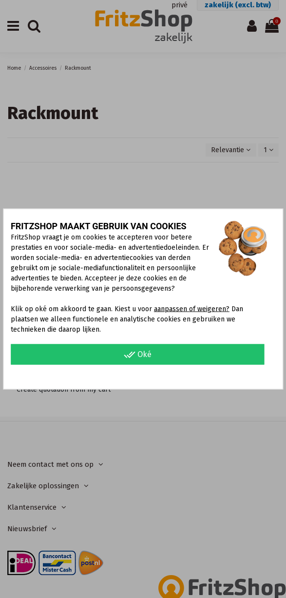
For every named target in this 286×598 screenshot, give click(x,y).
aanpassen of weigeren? (191, 309)
